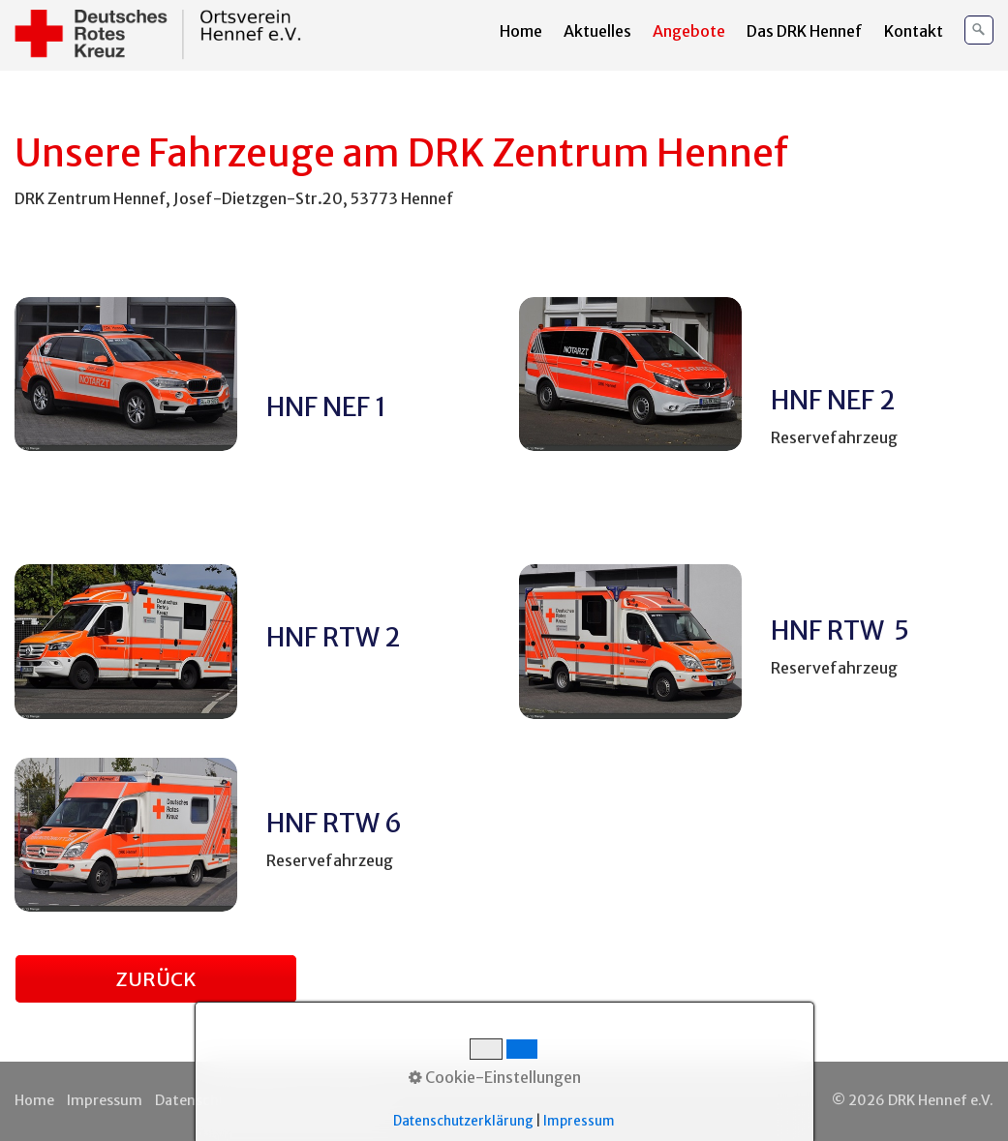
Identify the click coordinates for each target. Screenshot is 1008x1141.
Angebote (689, 31)
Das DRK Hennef (805, 31)
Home (521, 31)
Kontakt (913, 31)
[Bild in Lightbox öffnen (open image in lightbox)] (126, 374)
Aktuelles (597, 31)
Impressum (104, 1100)
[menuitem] (522, 31)
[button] (156, 979)
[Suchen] (979, 30)
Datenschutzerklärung (231, 1100)
